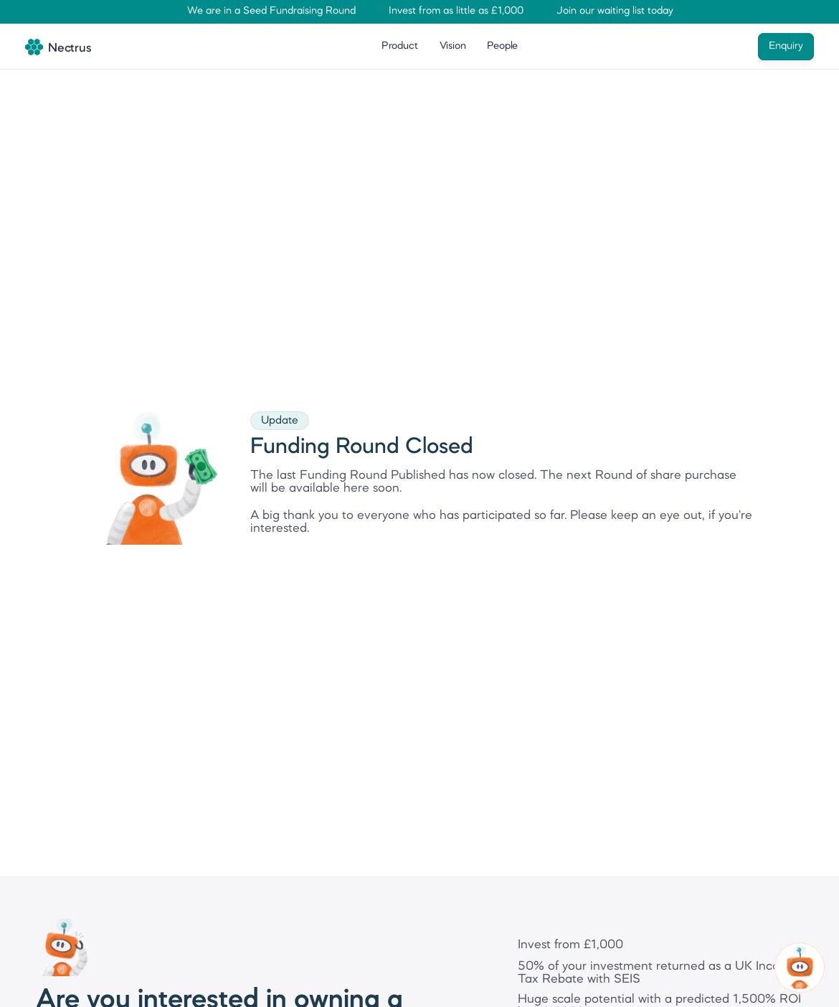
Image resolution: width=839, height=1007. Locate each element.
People (502, 44)
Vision (453, 44)
